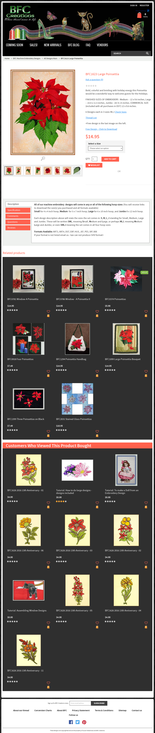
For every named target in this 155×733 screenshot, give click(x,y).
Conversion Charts (43, 710)
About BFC (62, 710)
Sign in (133, 5)
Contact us (137, 710)
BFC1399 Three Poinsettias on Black (25, 419)
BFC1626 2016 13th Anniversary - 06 (25, 550)
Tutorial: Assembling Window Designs (26, 610)
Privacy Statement (81, 710)
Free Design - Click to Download (101, 129)
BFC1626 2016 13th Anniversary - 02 (123, 550)
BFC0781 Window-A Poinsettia (22, 299)
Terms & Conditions (104, 710)
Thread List (91, 117)
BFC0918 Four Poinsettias (20, 359)
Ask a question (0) (94, 79)
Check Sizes (121, 112)
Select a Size (94, 144)
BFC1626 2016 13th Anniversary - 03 (74, 550)
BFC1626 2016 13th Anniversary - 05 (74, 610)
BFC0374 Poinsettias (115, 299)
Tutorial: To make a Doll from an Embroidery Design (121, 492)
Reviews (11, 227)
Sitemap (123, 710)
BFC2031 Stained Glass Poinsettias (74, 419)
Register (144, 5)
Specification (13, 210)
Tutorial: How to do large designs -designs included (74, 492)
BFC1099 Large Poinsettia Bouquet (122, 359)
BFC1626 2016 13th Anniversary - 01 (25, 490)
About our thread (21, 710)
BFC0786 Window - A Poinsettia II (73, 299)
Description (13, 204)
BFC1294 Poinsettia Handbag (71, 359)
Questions (12, 221)
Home (7, 58)
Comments (12, 216)
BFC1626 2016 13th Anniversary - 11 (25, 670)
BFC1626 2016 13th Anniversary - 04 (123, 610)
